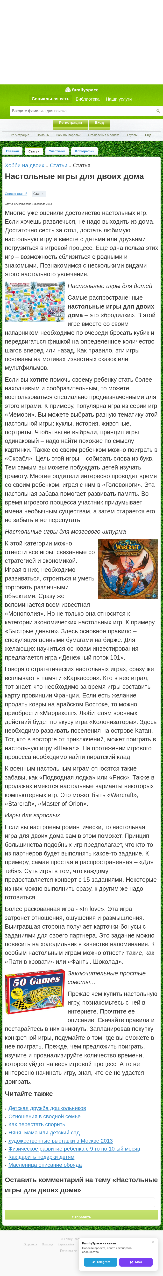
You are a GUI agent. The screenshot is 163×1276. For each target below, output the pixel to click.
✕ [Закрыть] (153, 1242)
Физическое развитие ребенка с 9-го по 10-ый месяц (74, 1149)
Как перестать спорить (36, 1124)
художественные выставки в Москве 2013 (60, 1141)
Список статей (16, 194)
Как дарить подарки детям (41, 1157)
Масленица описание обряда (45, 1165)
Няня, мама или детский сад (44, 1133)
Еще (148, 135)
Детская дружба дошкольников (47, 1108)
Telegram (100, 1262)
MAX (136, 1262)
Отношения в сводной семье (44, 1116)
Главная (12, 151)
